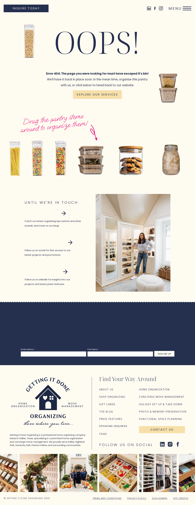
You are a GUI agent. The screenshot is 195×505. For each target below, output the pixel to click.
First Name (93, 349)
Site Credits (180, 498)
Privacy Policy (136, 498)
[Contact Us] (162, 429)
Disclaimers (159, 498)
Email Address (28, 349)
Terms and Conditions (107, 498)
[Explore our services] (97, 94)
